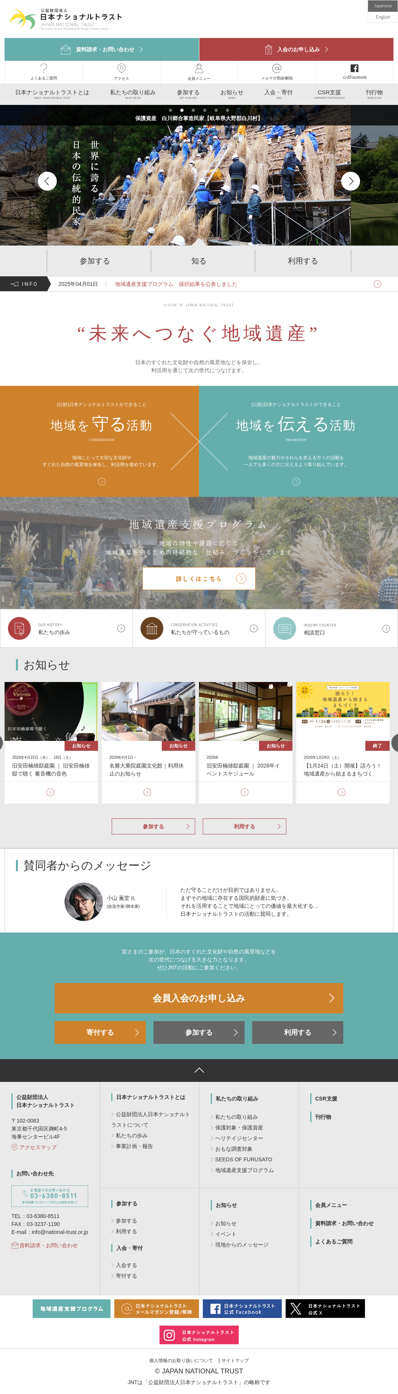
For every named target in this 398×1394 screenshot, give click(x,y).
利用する (244, 826)
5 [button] (216, 110)
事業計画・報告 (134, 1146)
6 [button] (227, 110)
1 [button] (170, 110)
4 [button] (204, 110)
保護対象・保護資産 (239, 1127)
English (383, 17)
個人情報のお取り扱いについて (181, 1360)
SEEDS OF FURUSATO (243, 1159)
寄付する (100, 1032)
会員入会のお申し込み (199, 998)
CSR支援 (326, 1099)
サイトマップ (235, 1360)
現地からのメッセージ (241, 1245)
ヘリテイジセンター (239, 1138)
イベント (226, 1234)
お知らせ (226, 1205)
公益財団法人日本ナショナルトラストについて (150, 1119)
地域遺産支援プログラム (244, 1170)
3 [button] (193, 110)
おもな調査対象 (234, 1149)
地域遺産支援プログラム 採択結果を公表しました (175, 284)
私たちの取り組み (237, 1099)
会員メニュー (331, 1205)
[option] (170, 181)
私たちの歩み (132, 1135)
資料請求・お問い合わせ (48, 1245)
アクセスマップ (38, 1147)
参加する (153, 826)
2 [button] (182, 110)
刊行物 (323, 1117)
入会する (126, 1265)
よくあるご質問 (333, 1242)
